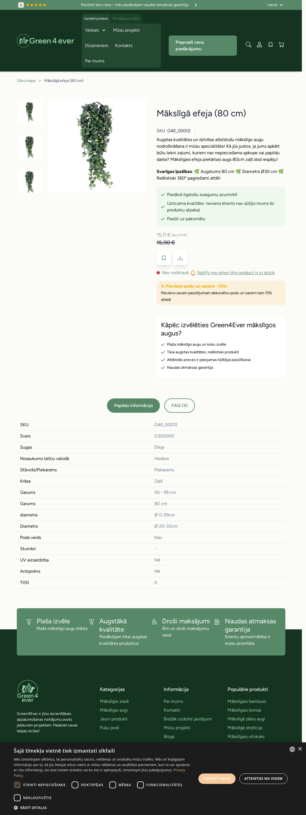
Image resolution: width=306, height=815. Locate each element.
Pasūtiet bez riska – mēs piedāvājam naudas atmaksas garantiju (140, 5)
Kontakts (123, 45)
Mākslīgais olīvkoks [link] (246, 736)
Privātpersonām (126, 18)
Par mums (94, 61)
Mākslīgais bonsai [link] (244, 710)
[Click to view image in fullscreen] (97, 146)
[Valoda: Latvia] (275, 5)
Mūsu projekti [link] (177, 727)
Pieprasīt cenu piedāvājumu (190, 45)
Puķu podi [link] (109, 727)
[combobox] (292, 749)
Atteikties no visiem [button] (263, 778)
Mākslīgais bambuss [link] (247, 701)
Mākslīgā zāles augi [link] (246, 719)
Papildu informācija (133, 405)
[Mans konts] (259, 44)
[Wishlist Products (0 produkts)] (270, 44)
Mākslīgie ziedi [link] (114, 701)
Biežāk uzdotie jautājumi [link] (188, 719)
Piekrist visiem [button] (217, 778)
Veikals (95, 30)
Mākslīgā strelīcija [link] (245, 727)
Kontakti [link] (172, 710)
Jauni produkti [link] (114, 719)
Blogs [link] (169, 736)
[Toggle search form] (248, 44)
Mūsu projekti (126, 30)
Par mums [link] (173, 701)
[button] (103, 807)
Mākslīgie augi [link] (114, 710)
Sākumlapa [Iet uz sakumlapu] (26, 80)
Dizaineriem (96, 45)
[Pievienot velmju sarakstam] (164, 258)
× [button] (300, 749)
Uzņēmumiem (96, 18)
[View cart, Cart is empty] (281, 44)
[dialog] (153, 778)
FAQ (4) (179, 405)
